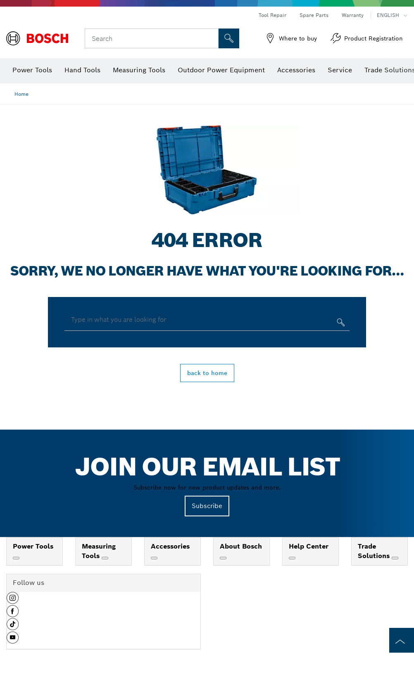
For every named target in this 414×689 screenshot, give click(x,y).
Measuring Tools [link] (99, 551)
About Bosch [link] (241, 546)
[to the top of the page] (401, 640)
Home (21, 94)
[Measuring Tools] (105, 558)
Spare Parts (314, 15)
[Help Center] (292, 558)
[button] (13, 601)
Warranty (353, 15)
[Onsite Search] (229, 38)
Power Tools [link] (33, 546)
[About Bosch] (223, 558)
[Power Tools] (16, 558)
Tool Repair (272, 15)
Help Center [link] (308, 546)
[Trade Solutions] (395, 558)
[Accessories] (154, 558)
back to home (207, 373)
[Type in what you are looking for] (339, 324)
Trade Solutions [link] (375, 551)
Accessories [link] (170, 546)
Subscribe (207, 506)
